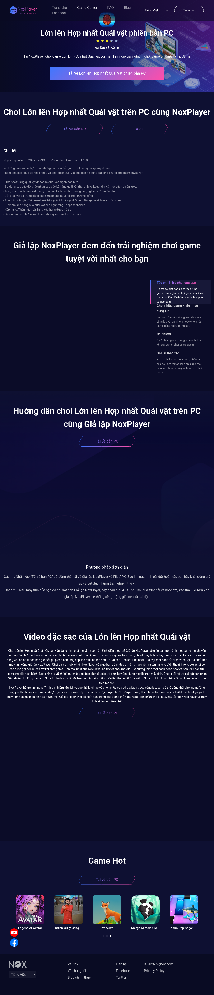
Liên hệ (121, 964)
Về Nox (73, 964)
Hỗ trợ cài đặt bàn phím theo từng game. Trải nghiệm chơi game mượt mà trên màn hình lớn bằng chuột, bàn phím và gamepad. (180, 295)
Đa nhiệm (164, 334)
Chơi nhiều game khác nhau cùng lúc (177, 308)
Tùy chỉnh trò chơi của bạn (176, 283)
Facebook (59, 13)
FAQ (110, 7)
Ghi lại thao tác (168, 353)
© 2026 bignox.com (158, 964)
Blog (127, 7)
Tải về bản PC (74, 129)
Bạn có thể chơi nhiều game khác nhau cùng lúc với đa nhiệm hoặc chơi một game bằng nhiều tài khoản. (180, 321)
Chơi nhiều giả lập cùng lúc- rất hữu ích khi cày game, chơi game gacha (180, 342)
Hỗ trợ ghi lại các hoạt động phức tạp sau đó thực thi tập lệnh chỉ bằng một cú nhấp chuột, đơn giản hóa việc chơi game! (179, 366)
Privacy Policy (154, 971)
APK (139, 129)
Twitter (121, 978)
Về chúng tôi (77, 971)
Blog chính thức (79, 978)
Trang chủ (59, 7)
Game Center (87, 7)
